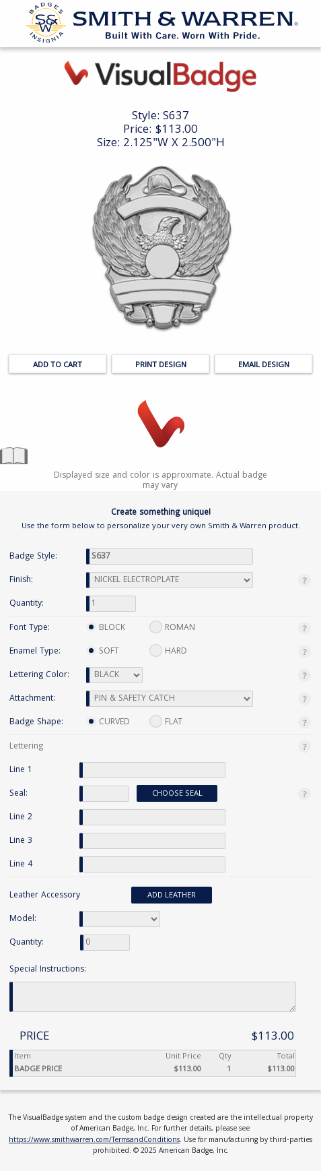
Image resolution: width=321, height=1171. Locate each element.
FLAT (165, 722)
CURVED (108, 723)
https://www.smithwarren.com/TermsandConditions (94, 1141)
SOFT (102, 652)
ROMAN (172, 628)
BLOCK (105, 628)
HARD (168, 651)
